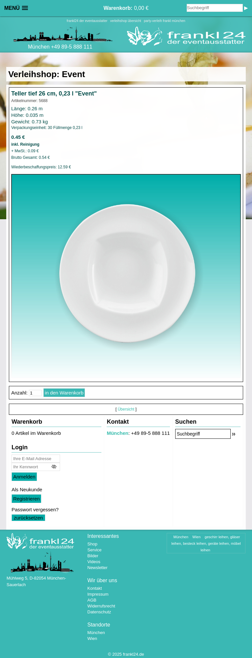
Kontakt (94, 588)
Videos (93, 561)
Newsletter (97, 567)
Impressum (97, 594)
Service (94, 549)
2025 (117, 654)
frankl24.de (133, 654)
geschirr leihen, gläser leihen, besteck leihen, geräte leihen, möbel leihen (206, 543)
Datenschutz (99, 611)
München (117, 433)
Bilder (92, 555)
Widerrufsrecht (101, 606)
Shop (92, 543)
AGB (91, 600)
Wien (92, 638)
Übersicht (126, 409)
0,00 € (125, 8)
